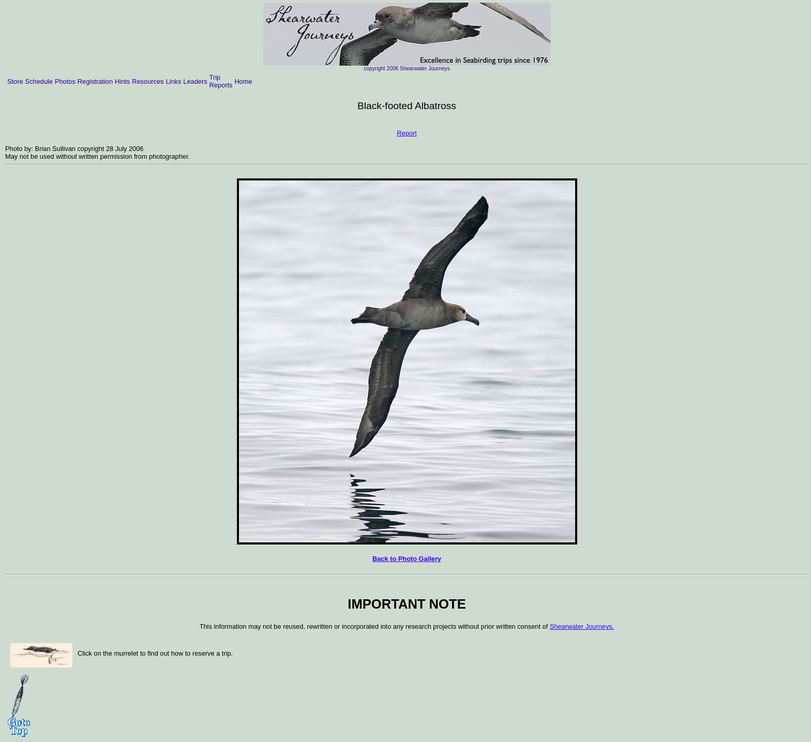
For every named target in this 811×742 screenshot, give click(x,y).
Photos (65, 81)
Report (406, 133)
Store (15, 81)
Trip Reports (221, 81)
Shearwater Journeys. (582, 626)
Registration (95, 81)
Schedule (39, 81)
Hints (122, 81)
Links (173, 81)
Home (243, 81)
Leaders (195, 81)
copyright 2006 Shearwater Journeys (407, 68)
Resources (147, 81)
